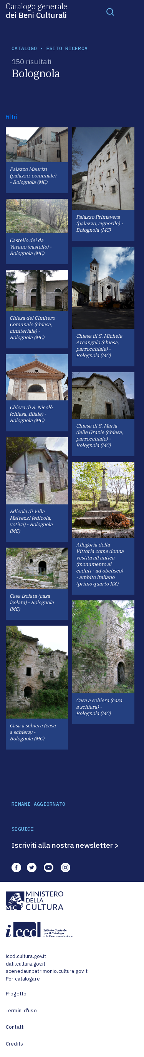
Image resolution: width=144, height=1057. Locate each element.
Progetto (16, 993)
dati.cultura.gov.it (25, 964)
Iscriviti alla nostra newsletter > (65, 845)
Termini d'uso (21, 1010)
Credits (14, 1044)
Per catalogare (23, 979)
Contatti (15, 1027)
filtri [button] (11, 117)
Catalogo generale (36, 10)
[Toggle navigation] (110, 11)
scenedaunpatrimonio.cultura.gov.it (47, 971)
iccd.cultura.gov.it (26, 956)
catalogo (24, 48)
